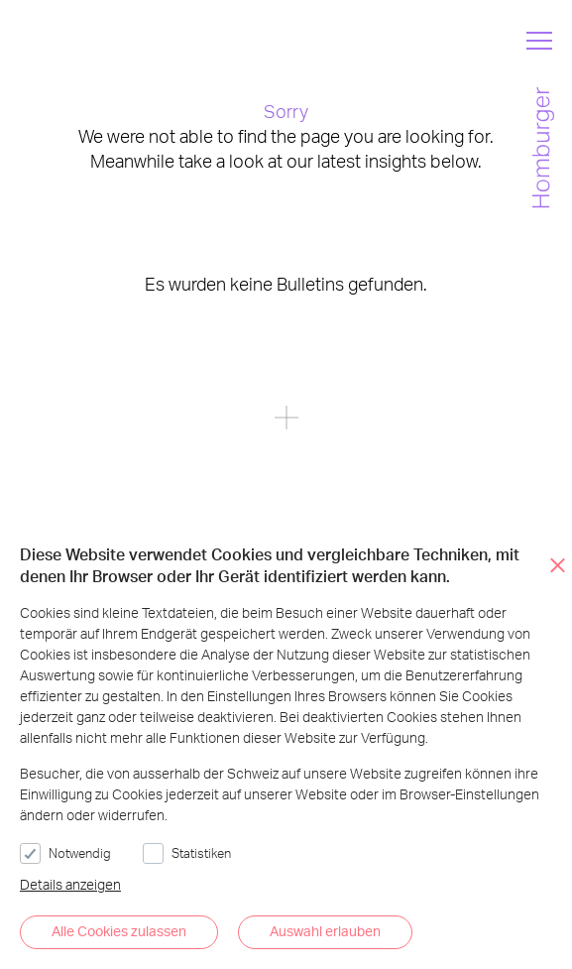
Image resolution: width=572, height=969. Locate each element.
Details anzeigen (70, 884)
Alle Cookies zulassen (119, 930)
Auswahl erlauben (325, 930)
